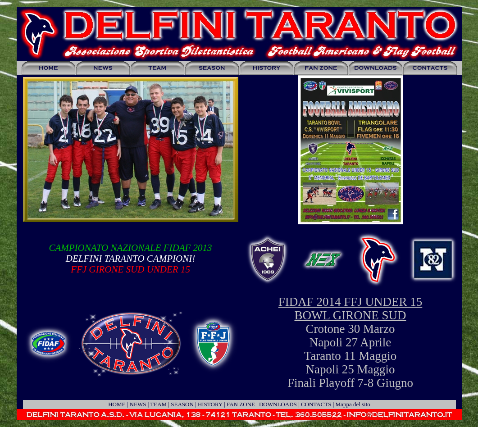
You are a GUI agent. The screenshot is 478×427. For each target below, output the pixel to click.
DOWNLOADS (278, 404)
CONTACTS (316, 404)
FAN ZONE (241, 404)
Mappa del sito (353, 404)
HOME (116, 404)
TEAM (158, 404)
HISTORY (210, 404)
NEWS (138, 404)
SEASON (182, 404)
